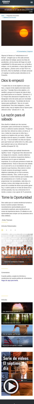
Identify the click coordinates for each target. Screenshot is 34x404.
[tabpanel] (17, 249)
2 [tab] (6, 230)
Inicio (2, 15)
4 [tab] (15, 230)
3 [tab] (10, 230)
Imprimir (30, 51)
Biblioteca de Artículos (10, 17)
